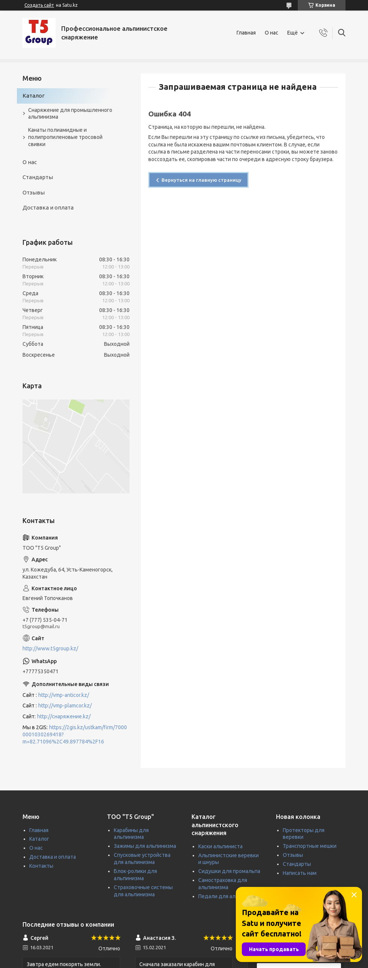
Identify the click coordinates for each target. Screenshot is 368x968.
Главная (246, 33)
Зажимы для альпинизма (145, 846)
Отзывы (34, 192)
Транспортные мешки (309, 846)
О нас (271, 33)
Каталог (34, 95)
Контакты (41, 866)
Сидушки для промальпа (229, 871)
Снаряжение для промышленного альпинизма (70, 113)
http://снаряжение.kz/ (63, 716)
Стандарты (38, 177)
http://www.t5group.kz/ (50, 648)
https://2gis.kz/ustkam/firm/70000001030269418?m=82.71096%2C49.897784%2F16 (75, 734)
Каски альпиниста (220, 846)
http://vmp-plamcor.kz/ (65, 706)
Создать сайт (39, 5)
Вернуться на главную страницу (201, 179)
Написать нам (300, 873)
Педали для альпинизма (228, 896)
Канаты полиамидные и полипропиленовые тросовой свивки (65, 137)
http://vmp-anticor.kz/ (63, 695)
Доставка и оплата (48, 207)
